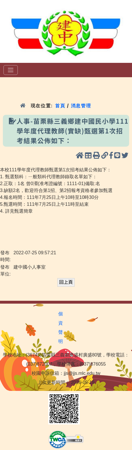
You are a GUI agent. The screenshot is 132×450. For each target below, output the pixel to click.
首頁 (60, 105)
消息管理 (81, 105)
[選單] (10, 70)
